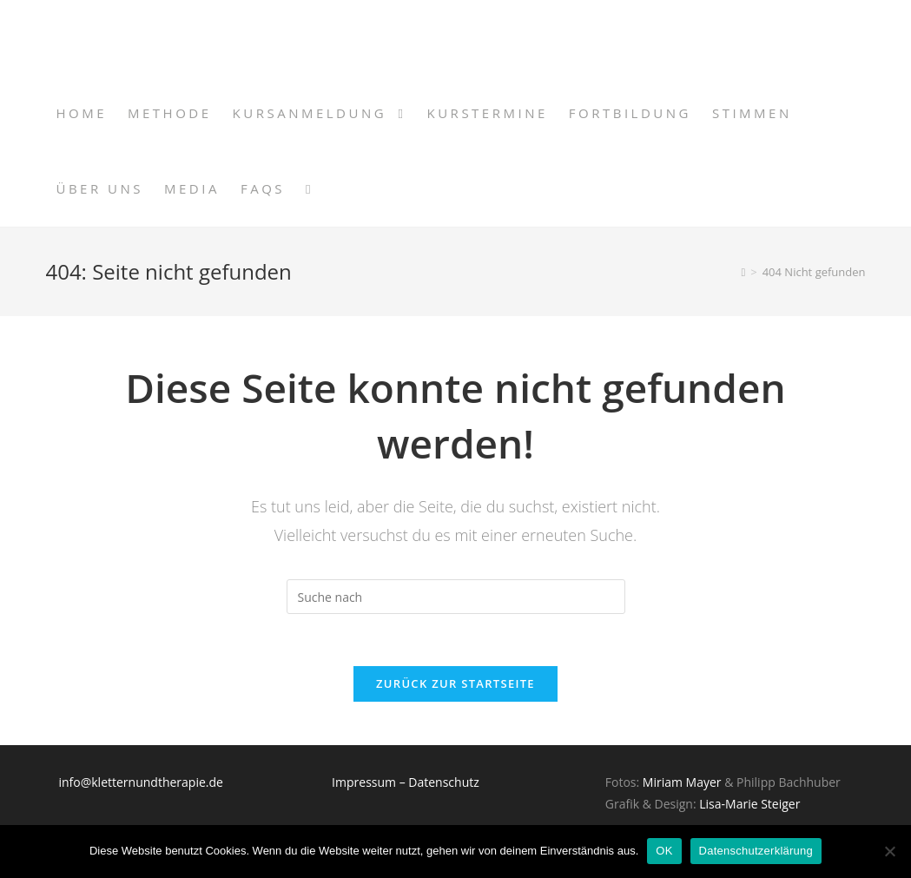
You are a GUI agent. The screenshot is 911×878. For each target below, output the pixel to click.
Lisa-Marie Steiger (749, 803)
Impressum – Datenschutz (405, 782)
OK (664, 850)
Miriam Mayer (683, 782)
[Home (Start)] (743, 272)
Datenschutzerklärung (756, 850)
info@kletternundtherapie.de (140, 782)
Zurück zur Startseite (455, 683)
